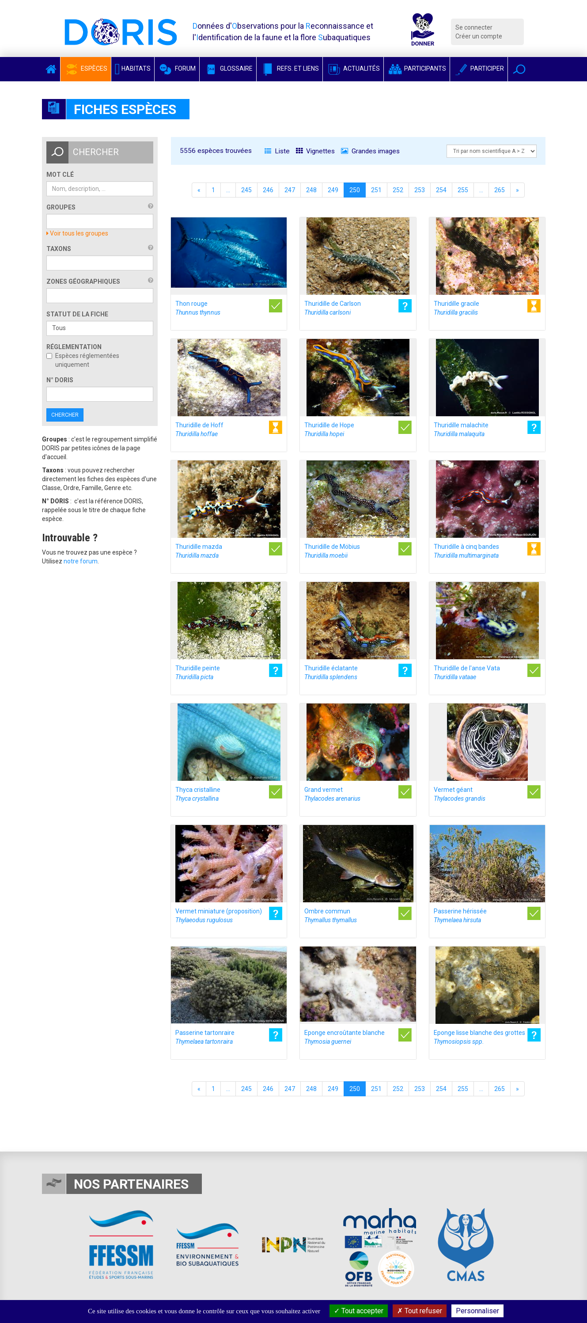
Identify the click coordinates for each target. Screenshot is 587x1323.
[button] (519, 69)
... (228, 190)
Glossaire (228, 68)
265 (499, 190)
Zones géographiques (83, 281)
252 (398, 190)
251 (376, 190)
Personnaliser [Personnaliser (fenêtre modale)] (477, 1311)
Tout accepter (358, 1311)
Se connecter (473, 27)
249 (333, 190)
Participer (479, 68)
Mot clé (60, 174)
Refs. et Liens (289, 68)
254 (441, 190)
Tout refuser (419, 1311)
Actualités (353, 68)
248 (311, 190)
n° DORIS (59, 380)
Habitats (133, 68)
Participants (416, 68)
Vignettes (315, 151)
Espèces (85, 68)
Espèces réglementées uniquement (82, 360)
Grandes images (370, 151)
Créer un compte (478, 36)
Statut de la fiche (77, 314)
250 (354, 190)
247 (289, 190)
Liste (277, 151)
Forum (177, 68)
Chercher (65, 415)
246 (268, 190)
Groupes (61, 207)
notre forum (81, 561)
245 (246, 190)
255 (463, 190)
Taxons (58, 248)
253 (419, 190)
